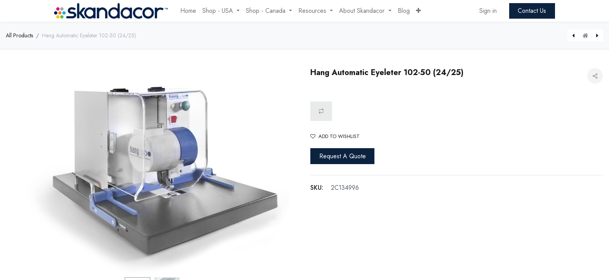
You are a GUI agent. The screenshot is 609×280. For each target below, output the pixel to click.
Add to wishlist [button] (335, 136)
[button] (418, 11)
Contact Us (532, 10)
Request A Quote (342, 156)
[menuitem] (188, 11)
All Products (19, 35)
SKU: (316, 187)
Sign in (488, 10)
